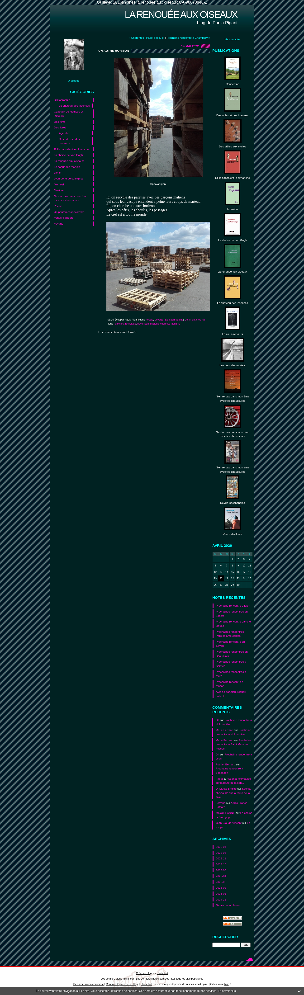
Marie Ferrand (224, 729)
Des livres (60, 127)
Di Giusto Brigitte (226, 788)
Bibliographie (62, 99)
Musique (59, 190)
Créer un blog (144, 973)
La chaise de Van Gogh (68, 154)
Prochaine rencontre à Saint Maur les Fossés (233, 744)
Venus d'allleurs (232, 534)
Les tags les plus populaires (187, 978)
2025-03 (221, 881)
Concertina (232, 83)
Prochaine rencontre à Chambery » (188, 37)
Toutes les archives (228, 905)
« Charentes (136, 37)
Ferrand (220, 802)
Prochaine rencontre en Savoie (230, 643)
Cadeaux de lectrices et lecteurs (68, 113)
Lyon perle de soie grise (68, 178)
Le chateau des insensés (74, 105)
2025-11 (221, 858)
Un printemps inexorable (69, 211)
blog (226, 984)
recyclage (130, 323)
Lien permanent (174, 319)
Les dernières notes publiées (152, 978)
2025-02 (221, 887)
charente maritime (170, 323)
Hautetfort (162, 973)
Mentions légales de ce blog (122, 984)
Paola (219, 778)
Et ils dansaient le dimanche (71, 149)
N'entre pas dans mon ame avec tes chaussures (232, 434)
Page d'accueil (155, 37)
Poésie (58, 205)
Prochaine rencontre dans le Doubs (233, 623)
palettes (119, 323)
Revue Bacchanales (232, 502)
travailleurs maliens (148, 323)
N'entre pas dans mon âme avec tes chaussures (70, 198)
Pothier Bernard (225, 764)
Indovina (232, 209)
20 (221, 578)
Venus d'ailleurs (63, 217)
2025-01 (221, 893)
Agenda (64, 133)
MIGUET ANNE (225, 812)
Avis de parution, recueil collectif (231, 694)
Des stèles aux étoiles (232, 146)
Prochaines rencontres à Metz (231, 674)
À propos (73, 80)
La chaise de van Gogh (232, 240)
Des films (59, 121)
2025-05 (221, 870)
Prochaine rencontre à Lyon (233, 605)
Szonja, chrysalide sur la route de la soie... (233, 792)
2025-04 (221, 875)
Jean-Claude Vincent (229, 822)
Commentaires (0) (195, 319)
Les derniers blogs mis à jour (117, 978)
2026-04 (221, 846)
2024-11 (221, 899)
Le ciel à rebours (232, 333)
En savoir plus (227, 991)
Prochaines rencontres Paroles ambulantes (230, 633)
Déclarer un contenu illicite (88, 984)
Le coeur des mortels (67, 166)
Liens (57, 172)
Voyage (58, 223)
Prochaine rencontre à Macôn (229, 684)
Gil (217, 719)
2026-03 (221, 852)
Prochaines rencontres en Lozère (232, 613)
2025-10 (221, 864)
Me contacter (232, 39)
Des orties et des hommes (69, 141)
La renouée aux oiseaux (181, 14)
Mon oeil (59, 184)
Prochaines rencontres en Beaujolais (232, 653)
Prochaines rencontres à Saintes (231, 663)
